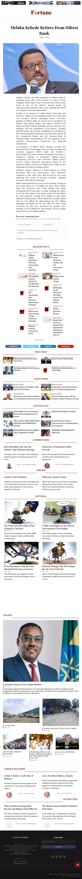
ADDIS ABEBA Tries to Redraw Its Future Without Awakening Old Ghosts (26, 414)
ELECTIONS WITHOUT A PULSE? (64, 412)
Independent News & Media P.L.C (69, 874)
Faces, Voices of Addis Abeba (62, 359)
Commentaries (32, 308)
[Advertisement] (41, 596)
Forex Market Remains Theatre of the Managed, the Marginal (33, 281)
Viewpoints (56, 284)
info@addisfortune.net (20, 863)
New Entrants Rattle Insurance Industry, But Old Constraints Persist (58, 262)
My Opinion (31, 289)
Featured (55, 273)
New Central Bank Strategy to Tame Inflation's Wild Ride (33, 316)
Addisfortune (53, 874)
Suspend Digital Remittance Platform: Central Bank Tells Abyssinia (33, 262)
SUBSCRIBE (58, 847)
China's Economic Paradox (57, 311)
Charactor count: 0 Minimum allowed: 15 (29, 239)
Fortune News (32, 252)
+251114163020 (22, 861)
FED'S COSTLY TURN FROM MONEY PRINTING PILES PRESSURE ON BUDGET (27, 423)
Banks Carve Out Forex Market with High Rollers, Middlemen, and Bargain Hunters (58, 327)
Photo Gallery (17, 357)
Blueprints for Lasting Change (58, 278)
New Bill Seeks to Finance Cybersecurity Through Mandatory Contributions (65, 423)
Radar (30, 324)
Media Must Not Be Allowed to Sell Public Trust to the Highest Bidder (58, 295)
